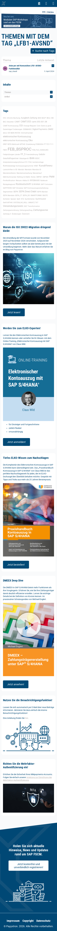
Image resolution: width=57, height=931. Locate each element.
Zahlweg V (7, 214)
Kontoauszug (9, 166)
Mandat (21, 170)
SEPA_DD (26, 195)
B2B (39, 118)
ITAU (30, 162)
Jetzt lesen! (13, 312)
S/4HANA (36, 184)
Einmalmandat (27, 133)
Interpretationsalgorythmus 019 (15, 162)
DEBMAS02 (27, 129)
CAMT (17, 122)
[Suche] (39, 3)
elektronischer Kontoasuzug (17, 136)
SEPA (15, 191)
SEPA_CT (18, 195)
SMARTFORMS (36, 195)
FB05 (5, 150)
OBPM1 (39, 177)
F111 (51, 144)
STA (22, 199)
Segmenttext (8, 192)
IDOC (37, 158)
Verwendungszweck (13, 206)
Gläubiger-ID (24, 158)
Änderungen (16, 214)
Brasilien (10, 122)
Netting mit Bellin (23, 177)
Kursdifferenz (45, 165)
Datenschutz (43, 920)
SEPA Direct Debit (27, 191)
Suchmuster (40, 199)
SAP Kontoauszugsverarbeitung (36, 188)
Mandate (28, 170)
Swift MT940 (8, 203)
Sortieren (6, 199)
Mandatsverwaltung (24, 173)
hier (26, 718)
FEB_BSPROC (19, 149)
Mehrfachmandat (9, 177)
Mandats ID (36, 170)
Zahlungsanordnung (11, 210)
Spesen (13, 199)
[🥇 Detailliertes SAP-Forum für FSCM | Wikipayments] (3, 3)
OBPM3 (45, 177)
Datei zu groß (46, 126)
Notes (33, 177)
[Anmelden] (46, 3)
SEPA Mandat (42, 192)
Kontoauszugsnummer (24, 166)
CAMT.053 (26, 121)
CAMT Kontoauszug (10, 126)
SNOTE (45, 195)
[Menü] (53, 3)
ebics (5, 133)
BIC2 (5, 122)
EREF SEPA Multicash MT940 (14, 144)
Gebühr (42, 154)
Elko (30, 140)
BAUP (44, 118)
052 (4, 118)
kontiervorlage (38, 162)
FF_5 (23, 154)
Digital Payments (39, 129)
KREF (36, 166)
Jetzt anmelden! (16, 441)
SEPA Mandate (8, 195)
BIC (52, 118)
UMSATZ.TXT (33, 203)
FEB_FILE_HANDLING (40, 150)
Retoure (19, 181)
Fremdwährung (32, 154)
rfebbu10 (25, 181)
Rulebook (43, 181)
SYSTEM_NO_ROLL (20, 203)
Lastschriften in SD (10, 170)
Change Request (29, 126)
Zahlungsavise (40, 210)
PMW (51, 176)
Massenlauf (37, 173)
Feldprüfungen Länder (11, 154)
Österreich (26, 214)
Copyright (28, 920)
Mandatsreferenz (9, 173)
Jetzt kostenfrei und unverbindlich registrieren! (28, 866)
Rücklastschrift (23, 184)
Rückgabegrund (9, 184)
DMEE (50, 129)
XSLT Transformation (32, 206)
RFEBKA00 (35, 180)
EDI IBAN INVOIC (14, 133)
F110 (46, 144)
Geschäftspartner (11, 158)
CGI (21, 125)
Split (18, 199)
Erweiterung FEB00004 (34, 144)
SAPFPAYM (7, 188)
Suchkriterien (30, 199)
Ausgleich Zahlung (29, 118)
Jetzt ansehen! (15, 684)
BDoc (49, 118)
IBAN (31, 158)
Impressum (13, 920)
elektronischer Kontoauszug (15, 140)
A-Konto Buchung (13, 118)
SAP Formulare (46, 184)
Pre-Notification (9, 181)
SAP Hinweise (17, 188)
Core (38, 126)
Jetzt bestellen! (16, 564)
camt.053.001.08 (39, 122)
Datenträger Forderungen (12, 129)
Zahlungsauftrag (25, 210)
